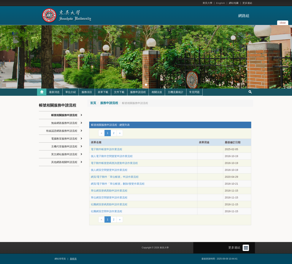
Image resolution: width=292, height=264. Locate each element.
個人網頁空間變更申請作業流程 (109, 169)
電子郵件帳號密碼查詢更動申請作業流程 (114, 163)
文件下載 (119, 92)
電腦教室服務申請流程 (64, 138)
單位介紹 (70, 92)
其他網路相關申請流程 (64, 162)
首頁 (93, 103)
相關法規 (157, 92)
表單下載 (103, 92)
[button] (3, 56)
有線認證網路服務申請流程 (61, 130)
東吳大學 (207, 3)
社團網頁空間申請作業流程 (106, 211)
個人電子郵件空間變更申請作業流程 (112, 156)
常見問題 (194, 92)
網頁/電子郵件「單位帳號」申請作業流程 (115, 176)
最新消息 (54, 92)
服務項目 (87, 92)
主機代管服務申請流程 (64, 146)
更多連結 (247, 3)
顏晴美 (73, 258)
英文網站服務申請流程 (64, 154)
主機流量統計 (175, 92)
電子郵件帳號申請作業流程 (106, 149)
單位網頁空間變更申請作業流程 (109, 197)
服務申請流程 (138, 92)
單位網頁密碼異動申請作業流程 (109, 190)
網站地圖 (234, 3)
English (220, 3)
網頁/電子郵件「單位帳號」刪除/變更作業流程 (118, 183)
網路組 (243, 16)
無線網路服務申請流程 (64, 122)
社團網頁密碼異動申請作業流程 (109, 204)
